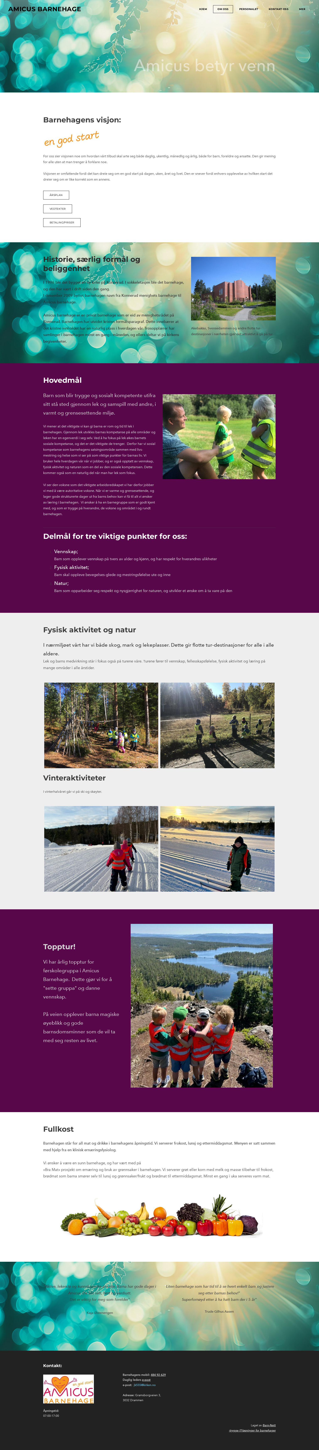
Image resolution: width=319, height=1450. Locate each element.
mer (302, 9)
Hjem (203, 9)
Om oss (223, 9)
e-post (146, 1380)
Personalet (248, 9)
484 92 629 (158, 1375)
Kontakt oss (279, 9)
